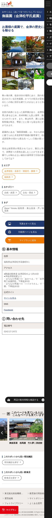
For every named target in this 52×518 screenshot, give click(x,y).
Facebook (8, 310)
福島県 (8, 177)
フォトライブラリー (12, 503)
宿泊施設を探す (12, 462)
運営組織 (7, 498)
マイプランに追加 (22, 240)
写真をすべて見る (22, 223)
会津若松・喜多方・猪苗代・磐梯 (21, 171)
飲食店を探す (11, 478)
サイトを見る (10, 298)
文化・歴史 (29, 192)
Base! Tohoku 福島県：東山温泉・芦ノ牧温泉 (25, 209)
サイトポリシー (35, 498)
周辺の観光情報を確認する (26, 400)
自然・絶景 (10, 192)
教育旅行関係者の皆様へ (38, 493)
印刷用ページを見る (23, 232)
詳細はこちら (15, 419)
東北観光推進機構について (13, 493)
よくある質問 (34, 503)
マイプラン (9, 509)
